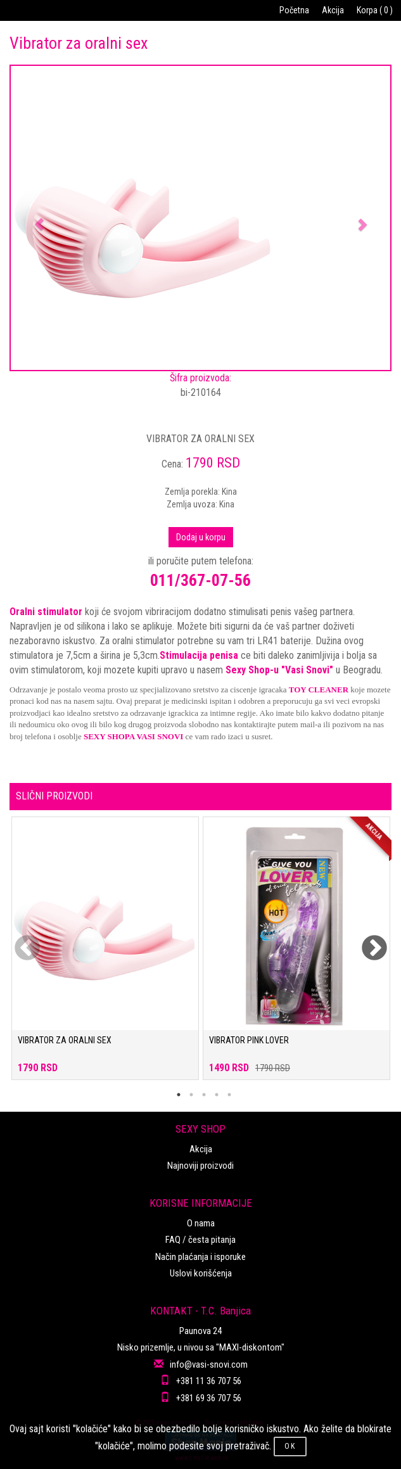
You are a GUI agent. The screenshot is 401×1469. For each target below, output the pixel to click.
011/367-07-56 (200, 580)
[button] (39, 218)
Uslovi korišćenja (201, 1273)
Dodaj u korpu (201, 537)
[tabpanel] (105, 955)
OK (290, 1446)
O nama (201, 1223)
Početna (294, 10)
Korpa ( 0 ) (375, 10)
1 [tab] (178, 1094)
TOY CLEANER (318, 689)
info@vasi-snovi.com (209, 1364)
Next (366, 940)
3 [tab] (204, 1094)
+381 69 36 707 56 (208, 1398)
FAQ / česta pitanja (200, 1239)
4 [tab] (216, 1094)
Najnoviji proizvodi (200, 1165)
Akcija (333, 10)
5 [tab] (229, 1094)
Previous (19, 940)
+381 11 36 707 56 (208, 1381)
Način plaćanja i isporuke (200, 1256)
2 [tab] (191, 1094)
